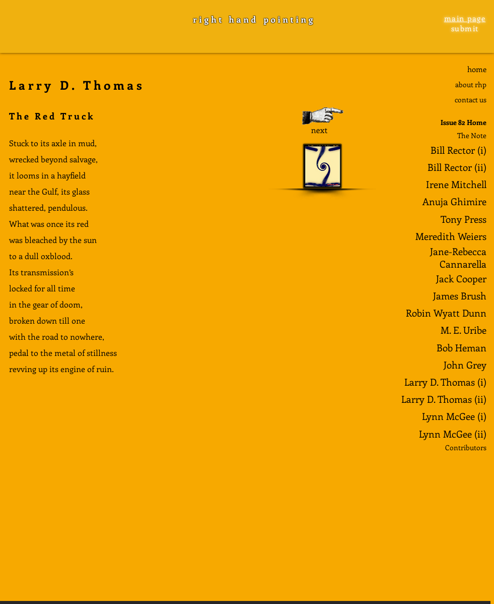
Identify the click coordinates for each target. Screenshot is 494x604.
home (476, 69)
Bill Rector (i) (458, 150)
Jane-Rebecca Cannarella (458, 257)
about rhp (470, 84)
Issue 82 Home (463, 122)
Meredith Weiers (450, 236)
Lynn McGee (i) (454, 416)
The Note (471, 135)
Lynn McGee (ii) (452, 434)
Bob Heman (461, 347)
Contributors (465, 447)
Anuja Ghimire (454, 201)
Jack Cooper (461, 278)
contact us (470, 99)
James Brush (459, 295)
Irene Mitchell (456, 184)
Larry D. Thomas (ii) (443, 399)
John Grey (465, 364)
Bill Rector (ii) (456, 167)
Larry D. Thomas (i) (445, 382)
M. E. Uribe (463, 330)
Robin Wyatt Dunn (446, 313)
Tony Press (463, 219)
